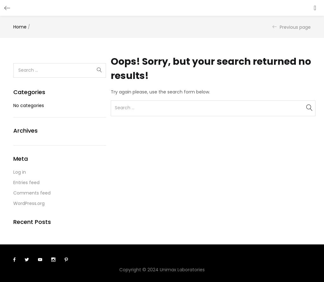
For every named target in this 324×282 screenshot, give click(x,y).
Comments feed (32, 193)
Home (20, 27)
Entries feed (26, 182)
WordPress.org (29, 203)
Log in (19, 172)
